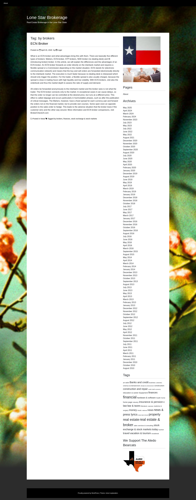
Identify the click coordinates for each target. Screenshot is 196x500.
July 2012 (127, 323)
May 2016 (127, 242)
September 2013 (130, 281)
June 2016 (127, 239)
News (43, 119)
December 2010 (130, 362)
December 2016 (130, 221)
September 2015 (130, 251)
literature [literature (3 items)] (144, 406)
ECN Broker (39, 43)
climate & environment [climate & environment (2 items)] (147, 386)
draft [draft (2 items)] (153, 389)
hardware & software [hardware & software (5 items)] (146, 398)
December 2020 (130, 141)
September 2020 (130, 150)
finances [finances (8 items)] (152, 392)
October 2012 (129, 314)
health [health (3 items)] (158, 398)
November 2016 (130, 224)
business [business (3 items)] (152, 383)
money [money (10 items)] (133, 410)
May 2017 (127, 212)
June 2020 (127, 159)
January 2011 (129, 359)
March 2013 (128, 299)
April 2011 (127, 350)
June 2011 (127, 347)
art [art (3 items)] (124, 383)
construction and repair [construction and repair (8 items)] (135, 389)
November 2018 (130, 200)
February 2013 (129, 302)
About (6, 3)
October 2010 (129, 365)
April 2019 (127, 185)
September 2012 (130, 317)
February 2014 (129, 266)
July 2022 (127, 129)
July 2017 (127, 206)
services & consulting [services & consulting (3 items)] (145, 425)
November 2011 (130, 335)
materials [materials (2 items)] (150, 406)
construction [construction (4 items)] (159, 386)
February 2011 (129, 356)
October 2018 (129, 203)
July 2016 (127, 236)
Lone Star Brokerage (47, 17)
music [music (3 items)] (139, 410)
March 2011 (128, 353)
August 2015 (128, 254)
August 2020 (128, 153)
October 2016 (129, 227)
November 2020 (130, 144)
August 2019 (128, 176)
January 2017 (129, 218)
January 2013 (129, 305)
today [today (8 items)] (155, 429)
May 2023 (127, 126)
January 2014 (129, 269)
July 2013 (127, 287)
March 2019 (128, 188)
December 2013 (130, 272)
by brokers (58, 119)
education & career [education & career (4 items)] (130, 393)
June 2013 (127, 290)
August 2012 (128, 320)
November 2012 (130, 311)
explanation (114, 493)
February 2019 (129, 191)
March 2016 (128, 248)
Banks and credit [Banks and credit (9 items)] (139, 382)
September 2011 (130, 341)
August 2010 (128, 368)
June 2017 (127, 209)
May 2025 (127, 108)
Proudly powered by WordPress (88, 493)
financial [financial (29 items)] (129, 397)
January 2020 (129, 170)
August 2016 (128, 233)
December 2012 (130, 308)
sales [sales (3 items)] (136, 425)
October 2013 (129, 278)
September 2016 (130, 230)
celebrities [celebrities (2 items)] (159, 382)
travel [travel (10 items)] (126, 433)
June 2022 (127, 132)
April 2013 (127, 296)
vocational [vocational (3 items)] (155, 433)
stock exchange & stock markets (84, 119)
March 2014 (128, 263)
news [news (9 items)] (150, 410)
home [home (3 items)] (163, 398)
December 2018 (130, 197)
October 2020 (129, 147)
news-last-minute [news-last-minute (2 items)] (143, 415)
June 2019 (127, 179)
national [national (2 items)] (144, 410)
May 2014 (127, 257)
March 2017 (128, 215)
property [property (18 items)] (154, 414)
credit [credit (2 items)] (150, 389)
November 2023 (130, 120)
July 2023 (127, 123)
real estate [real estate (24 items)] (131, 419)
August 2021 (128, 138)
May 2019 (127, 182)
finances (66, 119)
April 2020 (127, 165)
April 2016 (127, 245)
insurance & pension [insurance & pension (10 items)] (151, 401)
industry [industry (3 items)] (135, 402)
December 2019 (130, 173)
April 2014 (127, 260)
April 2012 (127, 332)
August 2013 (128, 284)
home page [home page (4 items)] (127, 402)
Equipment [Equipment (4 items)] (143, 393)
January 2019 (129, 194)
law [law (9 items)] (125, 405)
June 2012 (127, 326)
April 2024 (127, 111)
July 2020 (127, 156)
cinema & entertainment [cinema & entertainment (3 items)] (131, 386)
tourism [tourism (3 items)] (161, 430)
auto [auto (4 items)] (127, 383)
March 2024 (128, 114)
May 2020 (127, 162)
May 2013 (127, 293)
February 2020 (129, 168)
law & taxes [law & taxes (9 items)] (133, 405)
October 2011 (129, 338)
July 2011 (127, 344)
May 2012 (127, 329)
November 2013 (130, 275)
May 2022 (127, 135)
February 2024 (129, 117)
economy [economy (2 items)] (158, 389)
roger (60, 50)
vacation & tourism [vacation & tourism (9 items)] (140, 433)
